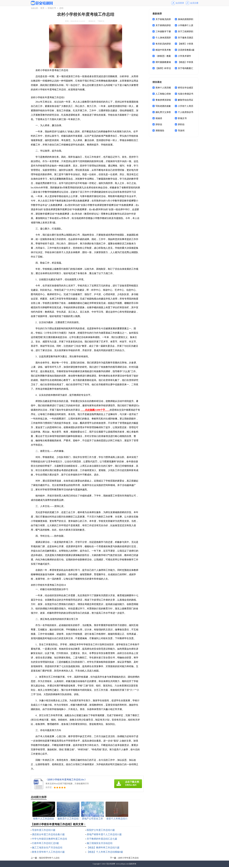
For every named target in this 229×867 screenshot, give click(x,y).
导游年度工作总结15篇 (43, 830)
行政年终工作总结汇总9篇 (45, 843)
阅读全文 (92, 21)
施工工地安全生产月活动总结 (47, 847)
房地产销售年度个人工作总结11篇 (104, 834)
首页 (42, 8)
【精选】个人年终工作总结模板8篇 (105, 852)
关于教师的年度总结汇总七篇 (102, 839)
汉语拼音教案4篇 (186, 50)
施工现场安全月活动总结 (99, 843)
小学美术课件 (184, 56)
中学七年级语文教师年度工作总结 (49, 839)
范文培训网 (110, 864)
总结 (61, 8)
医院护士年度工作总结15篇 (101, 830)
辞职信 (159, 124)
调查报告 (160, 130)
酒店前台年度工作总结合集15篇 (48, 834)
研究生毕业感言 (185, 88)
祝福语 (159, 118)
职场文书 (52, 8)
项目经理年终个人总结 (49, 858)
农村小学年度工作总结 (128, 858)
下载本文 (100, 21)
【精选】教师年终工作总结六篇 (103, 847)
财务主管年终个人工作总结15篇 (48, 852)
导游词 (181, 130)
